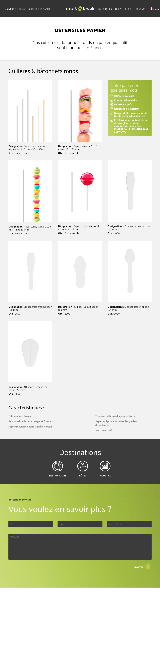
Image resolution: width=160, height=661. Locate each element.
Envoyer (138, 567)
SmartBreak (80, 8)
